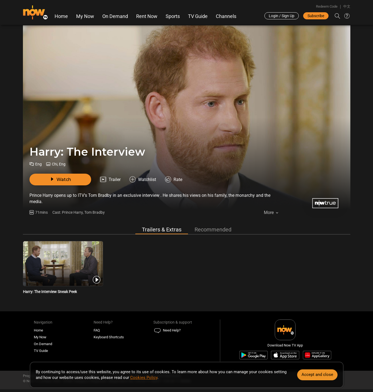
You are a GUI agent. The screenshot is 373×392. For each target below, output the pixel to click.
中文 (346, 6)
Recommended (213, 229)
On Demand (115, 16)
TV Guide (198, 16)
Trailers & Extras (161, 229)
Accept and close (317, 374)
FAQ (97, 330)
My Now (85, 16)
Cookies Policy (143, 377)
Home (61, 16)
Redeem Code (327, 6)
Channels (226, 16)
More (269, 212)
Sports (173, 16)
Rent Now (146, 16)
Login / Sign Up (281, 16)
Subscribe (316, 16)
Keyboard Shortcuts (109, 337)
